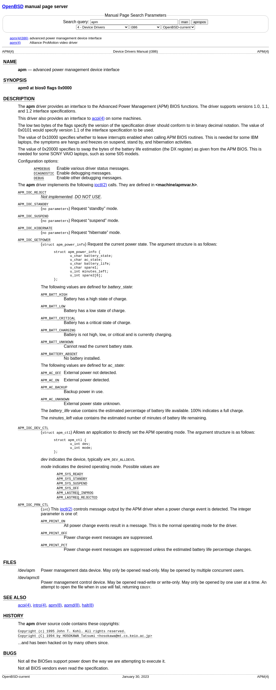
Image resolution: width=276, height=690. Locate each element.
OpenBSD (12, 6)
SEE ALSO (14, 607)
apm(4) (15, 43)
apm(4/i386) (19, 38)
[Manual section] (102, 27)
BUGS (9, 662)
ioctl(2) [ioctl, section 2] (100, 185)
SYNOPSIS (15, 80)
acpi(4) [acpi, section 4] (98, 118)
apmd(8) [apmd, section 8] (72, 614)
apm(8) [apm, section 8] (55, 614)
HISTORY (13, 625)
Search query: (121, 22)
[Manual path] (178, 27)
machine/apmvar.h (176, 185)
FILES (9, 571)
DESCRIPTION (18, 98)
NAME (10, 61)
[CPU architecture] (145, 27)
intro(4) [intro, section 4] (39, 614)
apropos (199, 22)
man (184, 22)
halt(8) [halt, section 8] (88, 614)
